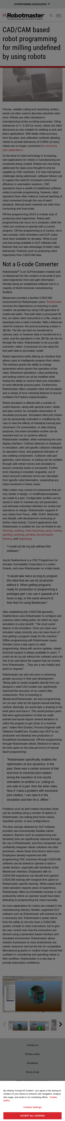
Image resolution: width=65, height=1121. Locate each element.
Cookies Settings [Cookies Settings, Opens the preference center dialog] (32, 1107)
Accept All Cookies (32, 1115)
